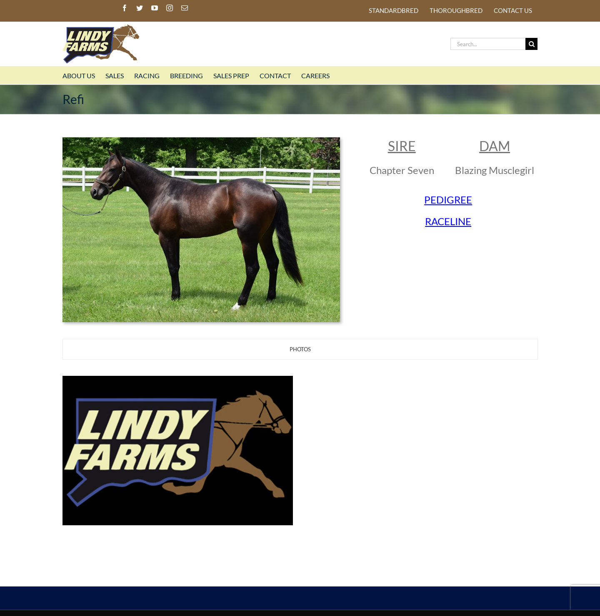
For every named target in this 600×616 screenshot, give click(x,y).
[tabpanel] (300, 451)
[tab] (300, 349)
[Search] (531, 44)
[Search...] (487, 44)
